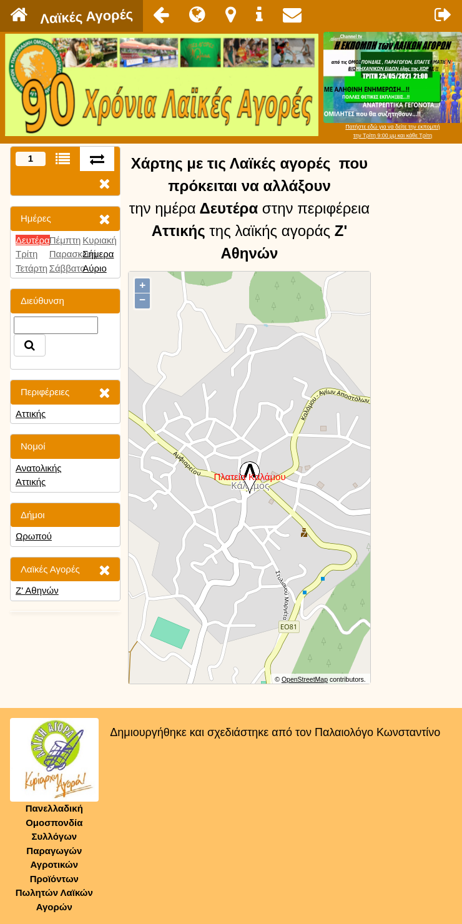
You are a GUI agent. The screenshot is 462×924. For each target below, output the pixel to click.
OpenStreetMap (305, 679)
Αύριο (94, 268)
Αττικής (31, 413)
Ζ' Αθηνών (37, 590)
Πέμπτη (65, 240)
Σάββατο (67, 268)
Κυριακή (99, 240)
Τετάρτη (31, 268)
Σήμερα (98, 253)
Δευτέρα (33, 240)
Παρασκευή (73, 253)
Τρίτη (26, 253)
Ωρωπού (34, 536)
